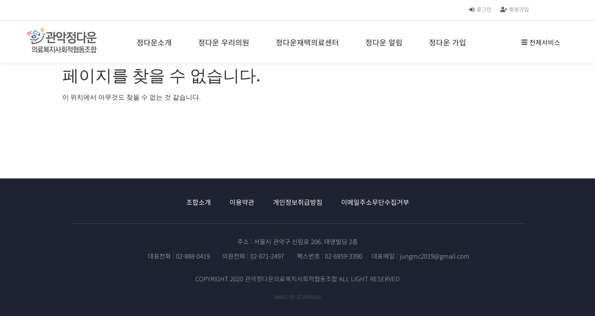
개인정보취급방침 (297, 202)
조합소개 (198, 202)
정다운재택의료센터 (309, 42)
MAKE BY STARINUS (297, 297)
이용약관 (242, 202)
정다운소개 (156, 42)
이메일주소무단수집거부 (375, 202)
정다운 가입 (449, 42)
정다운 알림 (386, 42)
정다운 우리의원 (226, 42)
